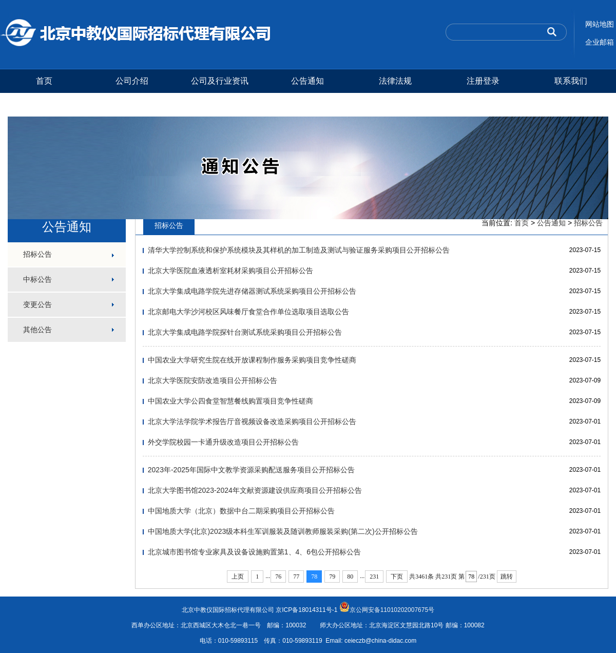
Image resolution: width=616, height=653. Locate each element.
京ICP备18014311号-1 (306, 609)
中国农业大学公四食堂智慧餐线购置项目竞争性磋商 (230, 401)
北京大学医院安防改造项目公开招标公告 (212, 380)
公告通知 (307, 80)
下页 (397, 576)
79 (332, 576)
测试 (44, 104)
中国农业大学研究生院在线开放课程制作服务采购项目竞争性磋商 (252, 360)
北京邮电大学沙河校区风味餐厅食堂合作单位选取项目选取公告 (248, 312)
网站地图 (599, 24)
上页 (238, 576)
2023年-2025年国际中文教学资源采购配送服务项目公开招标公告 (251, 470)
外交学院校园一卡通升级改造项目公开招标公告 (223, 442)
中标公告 (37, 279)
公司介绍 (132, 80)
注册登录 (483, 80)
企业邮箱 (599, 42)
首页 (44, 80)
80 (350, 576)
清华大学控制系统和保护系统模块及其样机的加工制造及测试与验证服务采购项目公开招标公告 (299, 250)
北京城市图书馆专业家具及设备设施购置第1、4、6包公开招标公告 (254, 552)
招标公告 (37, 254)
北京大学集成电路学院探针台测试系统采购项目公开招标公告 (245, 332)
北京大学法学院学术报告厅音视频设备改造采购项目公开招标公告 (252, 421)
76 (278, 576)
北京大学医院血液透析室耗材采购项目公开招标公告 (230, 270)
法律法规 (395, 80)
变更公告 (37, 304)
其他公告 (37, 329)
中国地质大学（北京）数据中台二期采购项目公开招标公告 (241, 511)
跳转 (506, 576)
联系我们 (570, 80)
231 (374, 576)
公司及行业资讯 (219, 80)
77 (296, 576)
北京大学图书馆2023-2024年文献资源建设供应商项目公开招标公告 (255, 490)
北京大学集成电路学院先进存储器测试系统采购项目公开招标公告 (252, 291)
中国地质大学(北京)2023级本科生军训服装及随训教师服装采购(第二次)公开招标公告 (283, 531)
